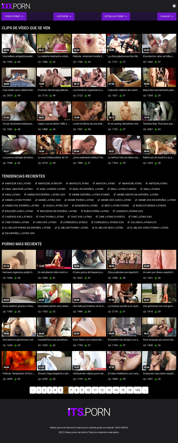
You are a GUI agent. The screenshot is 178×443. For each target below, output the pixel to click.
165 (137, 390)
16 (129, 390)
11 (95, 390)
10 (88, 390)
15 (122, 390)
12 (102, 390)
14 (116, 390)
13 (109, 390)
